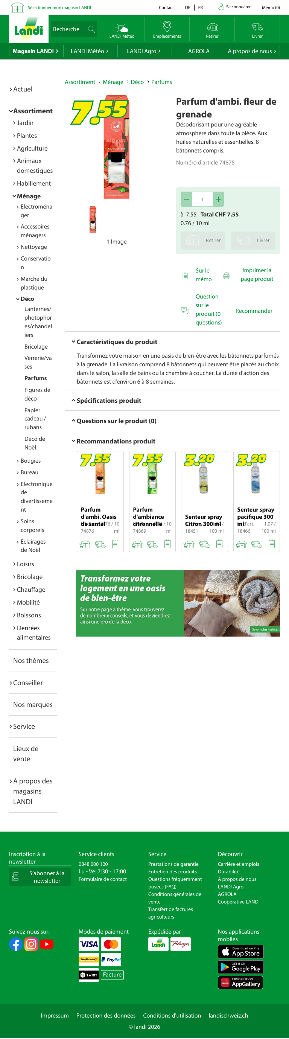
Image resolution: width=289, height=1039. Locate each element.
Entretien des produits (172, 871)
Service (24, 726)
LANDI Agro (141, 51)
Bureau (29, 472)
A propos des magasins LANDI (33, 791)
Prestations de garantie (173, 864)
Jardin (25, 122)
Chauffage (31, 589)
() (271, 8)
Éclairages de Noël (33, 546)
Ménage (29, 196)
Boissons (29, 615)
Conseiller (28, 682)
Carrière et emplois (238, 864)
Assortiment (33, 110)
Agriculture (32, 148)
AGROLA (199, 51)
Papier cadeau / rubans (35, 419)
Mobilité (28, 602)
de (187, 8)
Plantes (27, 135)
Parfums (35, 378)
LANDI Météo (87, 51)
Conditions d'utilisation (172, 1015)
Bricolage (36, 346)
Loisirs (25, 563)
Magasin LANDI (33, 51)
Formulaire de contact (103, 879)
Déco (27, 299)
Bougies (31, 461)
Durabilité (229, 871)
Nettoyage (34, 247)
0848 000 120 (93, 864)
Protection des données (106, 1015)
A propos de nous (250, 51)
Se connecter (238, 7)
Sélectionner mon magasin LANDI (59, 8)
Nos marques (33, 704)
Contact (166, 8)
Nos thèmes (31, 660)
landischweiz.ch (228, 1015)
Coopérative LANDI (239, 901)
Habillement (34, 183)
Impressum (55, 1015)
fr (200, 8)
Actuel (22, 88)
